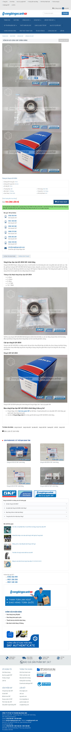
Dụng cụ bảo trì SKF (7, 699)
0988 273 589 (12, 231)
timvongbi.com (23, 691)
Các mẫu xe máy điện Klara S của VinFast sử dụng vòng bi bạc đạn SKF (29, 526)
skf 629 (56, 427)
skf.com (22, 693)
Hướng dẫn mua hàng (33, 1)
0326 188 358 (12, 242)
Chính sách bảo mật (25, 675)
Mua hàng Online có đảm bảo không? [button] (35, 512)
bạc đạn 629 (35, 427)
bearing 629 (50, 427)
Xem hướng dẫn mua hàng (9, 198)
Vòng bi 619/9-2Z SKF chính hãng (16, 462)
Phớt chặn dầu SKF (7, 702)
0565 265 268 (12, 226)
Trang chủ (5, 1)
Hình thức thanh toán (45, 1)
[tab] (35, 504)
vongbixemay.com (24, 704)
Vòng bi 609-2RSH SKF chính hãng (49, 462)
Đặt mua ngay (61, 202)
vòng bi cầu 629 (27, 427)
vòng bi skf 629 (42, 427)
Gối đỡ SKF (5, 693)
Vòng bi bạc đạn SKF (7, 691)
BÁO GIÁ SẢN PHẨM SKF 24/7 (37, 662)
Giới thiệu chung (6, 672)
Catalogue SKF (6, 5)
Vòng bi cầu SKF (63, 40)
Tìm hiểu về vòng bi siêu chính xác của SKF (22, 552)
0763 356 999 (12, 216)
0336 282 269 (12, 237)
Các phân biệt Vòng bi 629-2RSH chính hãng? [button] (35, 508)
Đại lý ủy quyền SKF (21, 1)
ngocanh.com (23, 696)
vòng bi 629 (62, 427)
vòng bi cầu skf (18, 427)
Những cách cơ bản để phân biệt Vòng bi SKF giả (24, 544)
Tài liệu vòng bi (56, 1)
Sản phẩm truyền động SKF (9, 704)
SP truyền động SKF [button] (10, 25)
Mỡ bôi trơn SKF (6, 696)
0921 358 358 (12, 221)
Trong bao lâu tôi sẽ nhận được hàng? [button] (35, 516)
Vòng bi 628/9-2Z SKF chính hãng (49, 486)
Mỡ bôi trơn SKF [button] (50, 20)
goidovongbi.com (24, 702)
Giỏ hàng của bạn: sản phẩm (60, 8)
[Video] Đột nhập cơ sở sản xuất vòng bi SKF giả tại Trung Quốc (27, 535)
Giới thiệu (12, 1)
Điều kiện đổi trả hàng (25, 678)
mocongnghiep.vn (24, 699)
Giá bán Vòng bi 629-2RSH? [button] (35, 504)
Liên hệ (13, 5)
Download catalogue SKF (26, 683)
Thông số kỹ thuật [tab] (23, 256)
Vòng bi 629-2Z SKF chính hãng (15, 486)
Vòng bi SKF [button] (26, 20)
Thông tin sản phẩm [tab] (9, 256)
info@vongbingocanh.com (16, 247)
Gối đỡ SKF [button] (37, 20)
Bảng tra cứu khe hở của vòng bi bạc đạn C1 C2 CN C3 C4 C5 (26, 561)
